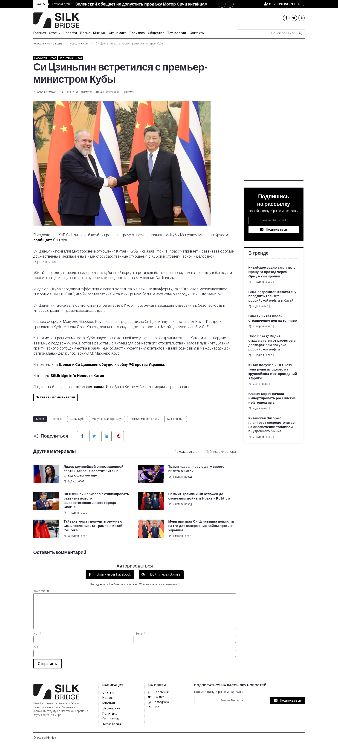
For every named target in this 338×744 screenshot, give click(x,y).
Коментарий (41, 591)
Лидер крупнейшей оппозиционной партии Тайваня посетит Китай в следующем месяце (93, 471)
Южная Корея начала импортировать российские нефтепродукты (272, 398)
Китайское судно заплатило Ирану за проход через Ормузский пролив (272, 272)
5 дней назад (74, 481)
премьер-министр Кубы (144, 419)
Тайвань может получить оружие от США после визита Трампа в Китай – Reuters (94, 526)
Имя (37, 633)
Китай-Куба (77, 419)
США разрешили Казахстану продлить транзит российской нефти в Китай (272, 296)
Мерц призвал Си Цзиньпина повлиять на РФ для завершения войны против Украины (201, 526)
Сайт (36, 647)
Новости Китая (78, 43)
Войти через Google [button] (165, 574)
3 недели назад (75, 536)
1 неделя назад (180, 476)
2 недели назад (180, 504)
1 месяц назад (179, 536)
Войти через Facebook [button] (113, 574)
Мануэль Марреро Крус (107, 419)
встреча (57, 419)
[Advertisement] (273, 111)
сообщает (42, 240)
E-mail (140, 633)
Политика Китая (71, 58)
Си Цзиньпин (175, 419)
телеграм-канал (89, 387)
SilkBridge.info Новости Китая (77, 375)
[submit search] (300, 33)
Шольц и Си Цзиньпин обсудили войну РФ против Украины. (112, 364)
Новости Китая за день (47, 43)
